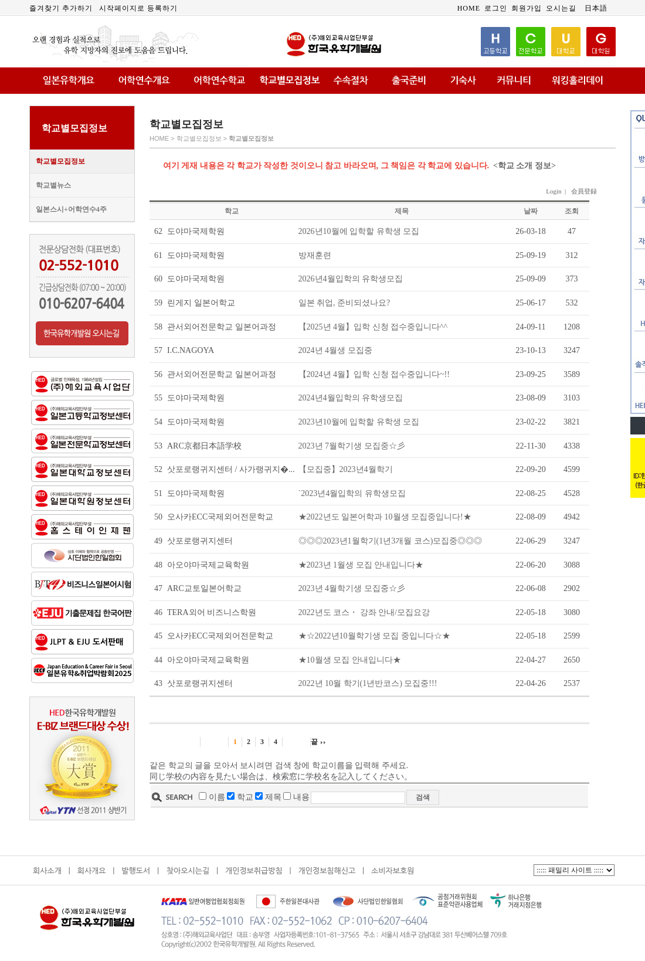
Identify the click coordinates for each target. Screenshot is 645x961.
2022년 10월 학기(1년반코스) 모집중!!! (367, 683)
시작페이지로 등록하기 (138, 8)
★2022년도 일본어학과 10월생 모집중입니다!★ (384, 516)
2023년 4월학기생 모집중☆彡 (351, 588)
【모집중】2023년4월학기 (345, 469)
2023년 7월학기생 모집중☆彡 (351, 446)
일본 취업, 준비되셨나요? (344, 302)
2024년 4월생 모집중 (335, 350)
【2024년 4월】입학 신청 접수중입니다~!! (374, 374)
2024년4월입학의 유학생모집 (350, 397)
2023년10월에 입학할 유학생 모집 (359, 421)
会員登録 (584, 191)
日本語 (596, 8)
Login (553, 191)
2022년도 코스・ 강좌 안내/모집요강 (364, 612)
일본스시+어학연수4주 (71, 209)
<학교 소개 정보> (524, 165)
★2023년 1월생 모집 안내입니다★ (361, 565)
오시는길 (561, 8)
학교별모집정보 (60, 161)
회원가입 (526, 8)
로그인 (495, 8)
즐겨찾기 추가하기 (61, 8)
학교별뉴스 (53, 185)
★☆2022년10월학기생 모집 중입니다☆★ (374, 635)
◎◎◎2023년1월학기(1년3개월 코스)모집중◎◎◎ (390, 540)
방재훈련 (314, 255)
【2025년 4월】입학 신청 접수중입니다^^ (373, 326)
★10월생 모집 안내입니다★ (349, 660)
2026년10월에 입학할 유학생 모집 (359, 231)
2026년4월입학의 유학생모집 (350, 278)
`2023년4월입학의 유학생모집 (352, 493)
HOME (468, 8)
